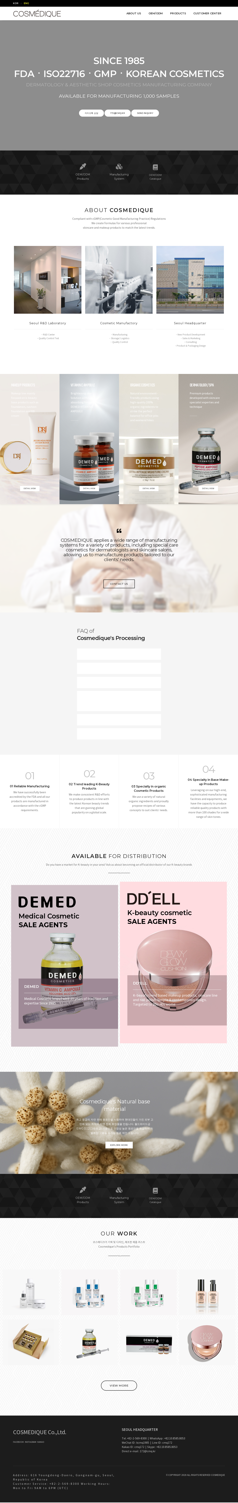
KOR (15, 3)
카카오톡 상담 (91, 113)
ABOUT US (133, 13)
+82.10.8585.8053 (174, 1439)
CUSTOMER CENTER (207, 13)
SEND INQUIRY (145, 113)
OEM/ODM (156, 13)
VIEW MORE (119, 1386)
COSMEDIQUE (218, 1476)
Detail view (30, 488)
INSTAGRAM (31, 1442)
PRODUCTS (178, 13)
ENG (26, 3)
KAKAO (40, 1442)
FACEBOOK (18, 1442)
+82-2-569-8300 (137, 1439)
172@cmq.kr (117, 113)
